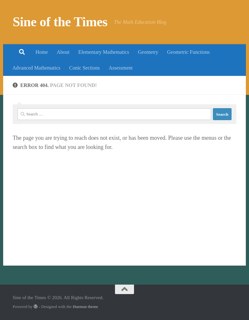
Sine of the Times (60, 22)
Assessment (121, 68)
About (63, 52)
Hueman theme (85, 306)
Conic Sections (84, 68)
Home (41, 52)
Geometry (148, 52)
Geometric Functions (188, 52)
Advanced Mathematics (36, 68)
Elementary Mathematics (103, 52)
